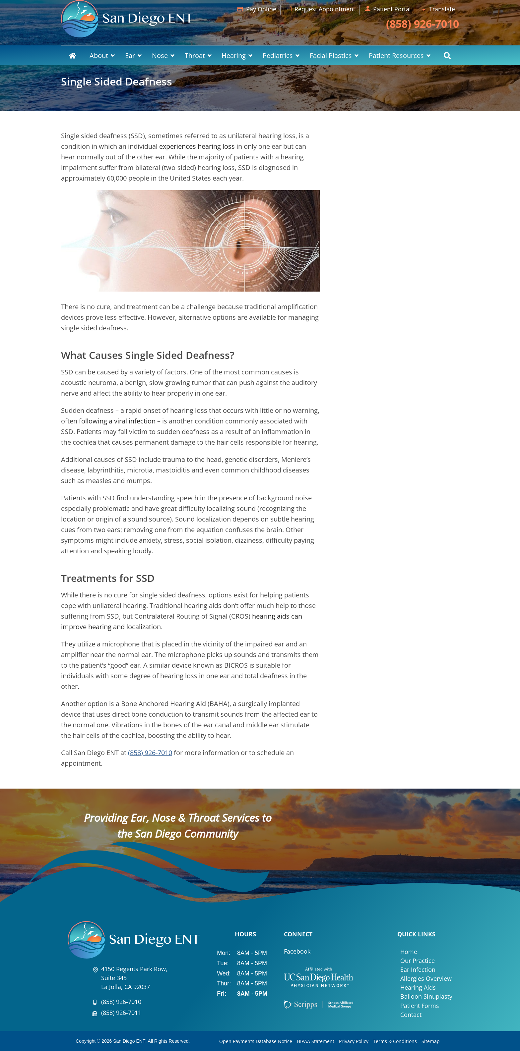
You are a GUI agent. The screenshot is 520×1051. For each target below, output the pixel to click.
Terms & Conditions (395, 1041)
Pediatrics (278, 55)
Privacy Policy (353, 1041)
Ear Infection (417, 969)
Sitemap (431, 1041)
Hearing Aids (418, 987)
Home (73, 55)
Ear (130, 55)
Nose (160, 55)
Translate (442, 9)
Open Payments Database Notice (255, 1041)
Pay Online (261, 9)
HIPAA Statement (315, 1041)
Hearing (234, 55)
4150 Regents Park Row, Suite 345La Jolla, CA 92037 (134, 978)
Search (447, 55)
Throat (195, 55)
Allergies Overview (426, 978)
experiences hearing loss (197, 146)
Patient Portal (392, 9)
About (99, 55)
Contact (411, 1015)
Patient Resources (396, 55)
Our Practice (417, 961)
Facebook (297, 951)
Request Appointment (324, 9)
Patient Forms (419, 1006)
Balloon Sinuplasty (426, 996)
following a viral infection (117, 420)
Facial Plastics (331, 55)
